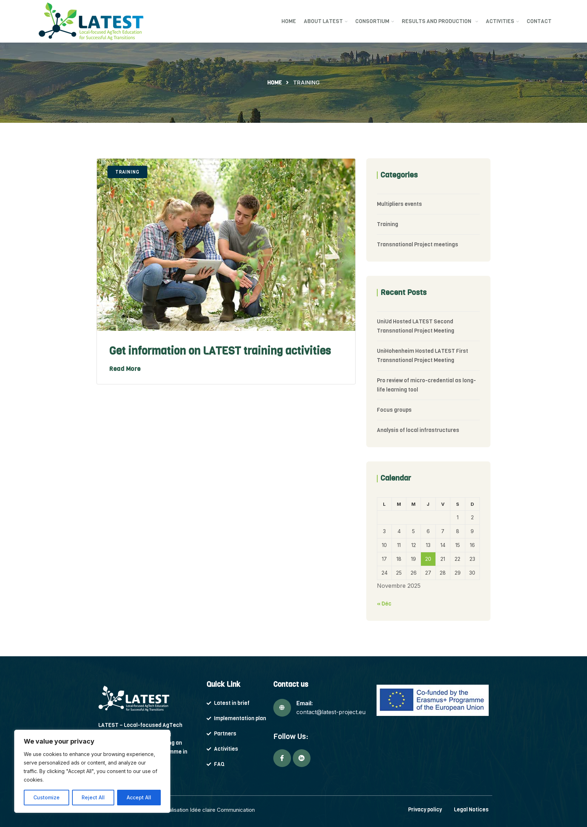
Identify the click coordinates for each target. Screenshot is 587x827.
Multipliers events (399, 204)
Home (288, 21)
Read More (125, 369)
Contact (539, 21)
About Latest (323, 21)
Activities (500, 21)
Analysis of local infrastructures (418, 430)
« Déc (384, 603)
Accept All (139, 797)
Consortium (372, 21)
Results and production (437, 21)
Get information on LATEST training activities (220, 351)
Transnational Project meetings (417, 244)
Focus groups (394, 410)
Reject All (93, 797)
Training (127, 172)
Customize (46, 797)
